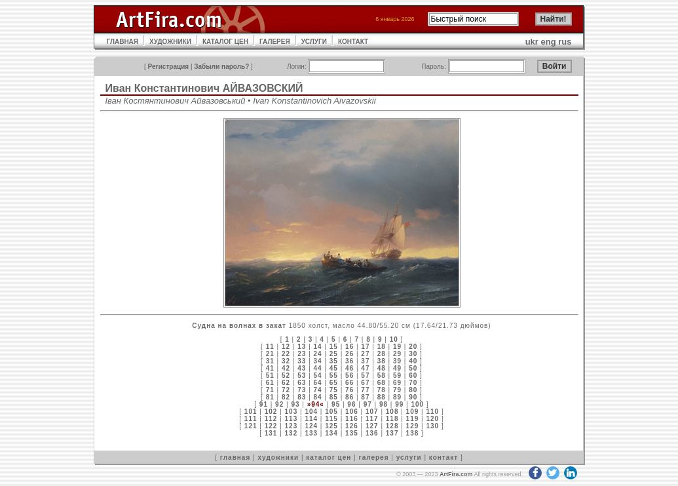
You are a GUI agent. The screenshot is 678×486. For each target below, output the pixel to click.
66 (349, 382)
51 (270, 375)
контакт (443, 457)
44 (318, 368)
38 (381, 361)
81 (270, 397)
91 (263, 404)
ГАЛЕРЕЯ (274, 41)
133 (311, 433)
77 (365, 390)
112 (271, 418)
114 (311, 418)
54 (318, 375)
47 (365, 368)
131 (271, 433)
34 (318, 361)
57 (365, 375)
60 (413, 375)
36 (349, 361)
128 (392, 426)
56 (349, 375)
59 (397, 375)
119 (412, 418)
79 (397, 390)
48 (381, 368)
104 (311, 411)
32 (286, 361)
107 (372, 411)
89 (397, 397)
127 (372, 426)
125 (331, 426)
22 (286, 353)
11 (270, 346)
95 (335, 404)
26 (349, 353)
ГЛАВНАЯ (123, 41)
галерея (374, 457)
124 (311, 426)
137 (392, 433)
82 (286, 397)
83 (301, 397)
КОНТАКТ (353, 41)
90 (413, 397)
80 (413, 390)
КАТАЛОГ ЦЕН (225, 41)
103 (291, 411)
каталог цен (328, 457)
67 (365, 382)
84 (318, 397)
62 (286, 382)
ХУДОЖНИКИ (170, 41)
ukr (531, 42)
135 (351, 433)
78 (381, 390)
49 (397, 368)
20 (413, 346)
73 (301, 390)
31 (270, 361)
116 (351, 418)
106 (351, 411)
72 (286, 390)
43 (301, 368)
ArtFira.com (456, 474)
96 (351, 404)
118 (392, 418)
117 (372, 418)
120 (432, 418)
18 (381, 346)
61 (270, 382)
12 (286, 346)
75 (334, 390)
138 (412, 433)
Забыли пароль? (221, 66)
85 (334, 397)
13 (301, 346)
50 (413, 368)
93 (295, 404)
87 (365, 397)
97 (368, 404)
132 (291, 433)
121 (250, 426)
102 (271, 411)
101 (250, 411)
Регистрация (168, 66)
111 (250, 418)
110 (432, 411)
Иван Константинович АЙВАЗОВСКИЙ (204, 88)
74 (318, 390)
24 (318, 353)
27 (365, 353)
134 (331, 433)
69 (397, 382)
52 (286, 375)
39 (397, 361)
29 (397, 353)
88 (381, 397)
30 (413, 353)
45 (334, 368)
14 (318, 346)
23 (301, 353)
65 (334, 382)
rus (564, 42)
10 (394, 339)
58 (381, 375)
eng (548, 42)
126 (351, 426)
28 (381, 353)
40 (413, 361)
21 (270, 353)
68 (381, 382)
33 (301, 361)
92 (279, 404)
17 (365, 346)
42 (286, 368)
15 (334, 346)
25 (334, 353)
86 (349, 397)
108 (392, 411)
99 (399, 404)
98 (383, 404)
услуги (409, 457)
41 (270, 368)
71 (270, 390)
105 (331, 411)
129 (412, 426)
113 (291, 418)
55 (334, 375)
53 (301, 375)
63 (301, 382)
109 (412, 411)
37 (365, 361)
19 (397, 346)
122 (271, 426)
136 (372, 433)
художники (278, 457)
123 (291, 426)
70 (413, 382)
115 (331, 418)
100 (417, 404)
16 (349, 346)
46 (349, 368)
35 (334, 361)
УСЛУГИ (314, 41)
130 (432, 426)
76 (349, 390)
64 (318, 382)
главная (235, 457)
